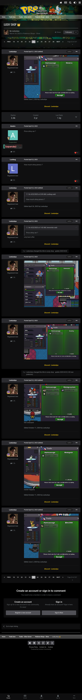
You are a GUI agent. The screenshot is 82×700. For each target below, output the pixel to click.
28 (53, 42)
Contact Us (42, 647)
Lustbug (13, 160)
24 (37, 42)
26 (45, 42)
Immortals (50, 227)
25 (41, 42)
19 (18, 42)
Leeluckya (15, 31)
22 (29, 42)
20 (22, 42)
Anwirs (12, 126)
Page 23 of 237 (72, 43)
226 (13, 180)
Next (58, 42)
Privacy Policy (33, 647)
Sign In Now (59, 613)
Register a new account (23, 613)
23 (33, 42)
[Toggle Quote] (27, 194)
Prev (9, 42)
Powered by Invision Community (41, 649)
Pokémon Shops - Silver (31, 33)
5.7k (12, 72)
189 (13, 152)
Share (58, 32)
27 (49, 42)
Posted (31, 51)
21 (25, 42)
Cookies (50, 647)
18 (14, 42)
